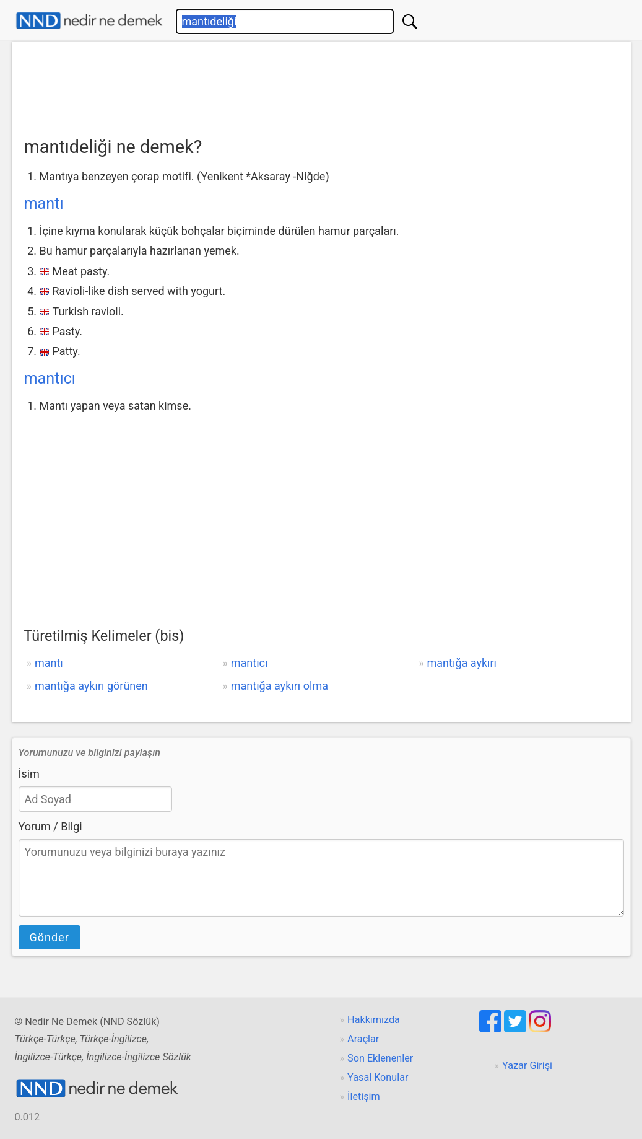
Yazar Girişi (527, 1065)
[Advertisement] (321, 85)
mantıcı (50, 378)
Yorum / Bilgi (50, 826)
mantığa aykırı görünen (91, 685)
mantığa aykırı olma (279, 685)
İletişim (363, 1096)
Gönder (49, 937)
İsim (29, 773)
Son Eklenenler (380, 1058)
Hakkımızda (373, 1020)
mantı (44, 204)
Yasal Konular (377, 1077)
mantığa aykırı (462, 662)
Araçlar (363, 1039)
